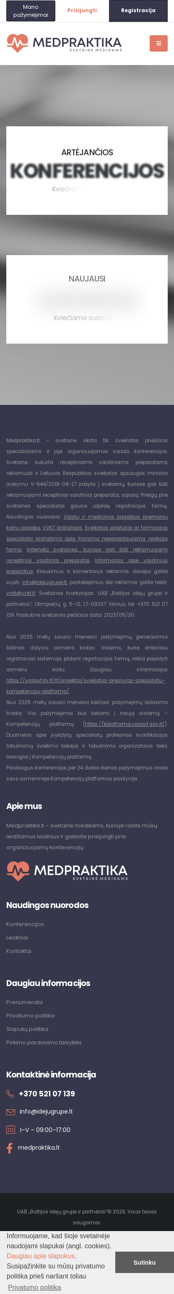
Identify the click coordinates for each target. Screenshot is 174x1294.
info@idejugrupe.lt (46, 1111)
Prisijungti (82, 10)
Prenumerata (24, 1002)
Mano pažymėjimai (30, 10)
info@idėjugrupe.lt (44, 582)
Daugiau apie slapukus (41, 1256)
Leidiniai (17, 938)
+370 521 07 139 (47, 1094)
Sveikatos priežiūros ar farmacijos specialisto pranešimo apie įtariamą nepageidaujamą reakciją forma (87, 538)
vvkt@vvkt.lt (20, 593)
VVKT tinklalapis (62, 527)
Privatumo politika (30, 1016)
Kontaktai (18, 951)
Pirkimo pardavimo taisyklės (44, 1042)
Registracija (138, 10)
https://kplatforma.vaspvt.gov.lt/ (125, 724)
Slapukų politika (27, 1029)
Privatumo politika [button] (34, 1287)
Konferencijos (25, 924)
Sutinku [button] (145, 1262)
